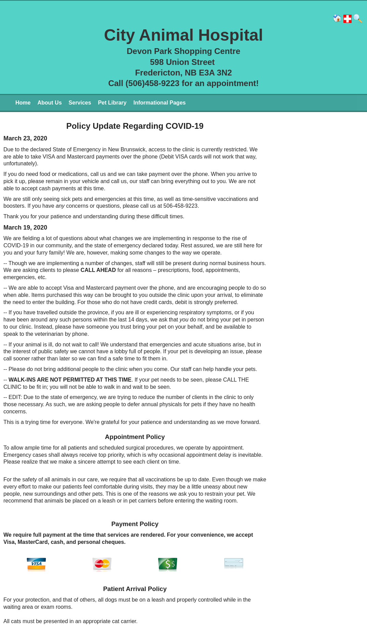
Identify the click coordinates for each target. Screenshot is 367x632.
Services (80, 103)
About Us (49, 103)
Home (22, 103)
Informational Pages (159, 103)
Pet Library (112, 103)
